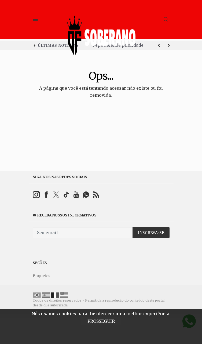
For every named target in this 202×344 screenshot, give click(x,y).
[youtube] (76, 194)
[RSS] (96, 194)
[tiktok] (66, 194)
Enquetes (41, 276)
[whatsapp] (86, 194)
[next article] (159, 45)
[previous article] (169, 45)
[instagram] (36, 194)
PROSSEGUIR (101, 321)
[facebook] (46, 194)
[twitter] (56, 194)
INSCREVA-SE (151, 232)
